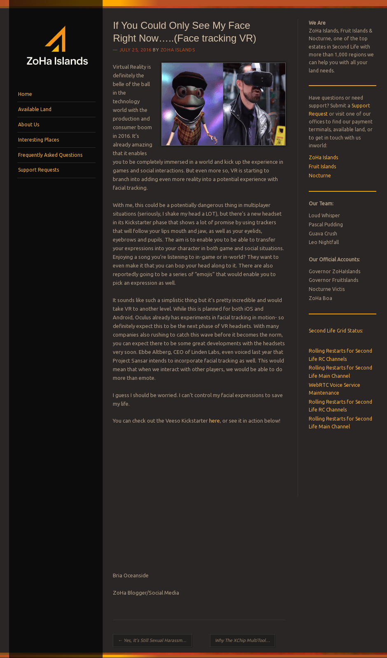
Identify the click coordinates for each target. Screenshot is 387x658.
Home (25, 94)
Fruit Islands (322, 166)
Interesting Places (38, 139)
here (214, 420)
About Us (28, 124)
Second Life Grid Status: (336, 330)
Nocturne (320, 175)
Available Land (34, 109)
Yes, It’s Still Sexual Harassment (153, 640)
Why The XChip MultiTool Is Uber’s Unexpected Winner (245, 640)
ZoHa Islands (178, 49)
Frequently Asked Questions (50, 155)
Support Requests (38, 169)
